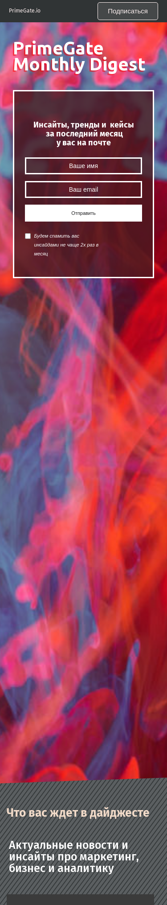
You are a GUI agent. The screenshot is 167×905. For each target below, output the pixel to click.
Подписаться (128, 11)
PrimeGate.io (25, 11)
